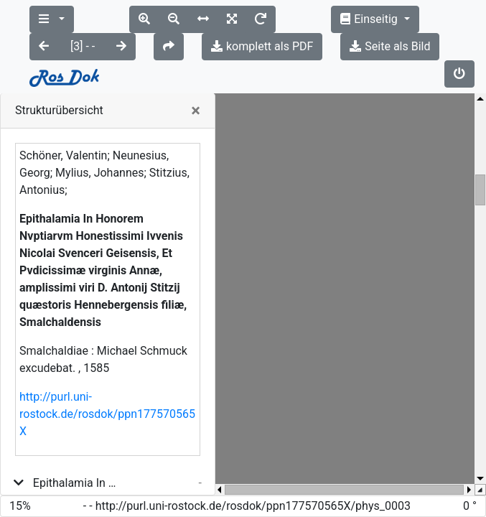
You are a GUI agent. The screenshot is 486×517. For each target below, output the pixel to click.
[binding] (61, 454)
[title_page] (72, 478)
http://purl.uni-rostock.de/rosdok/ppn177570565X (107, 359)
